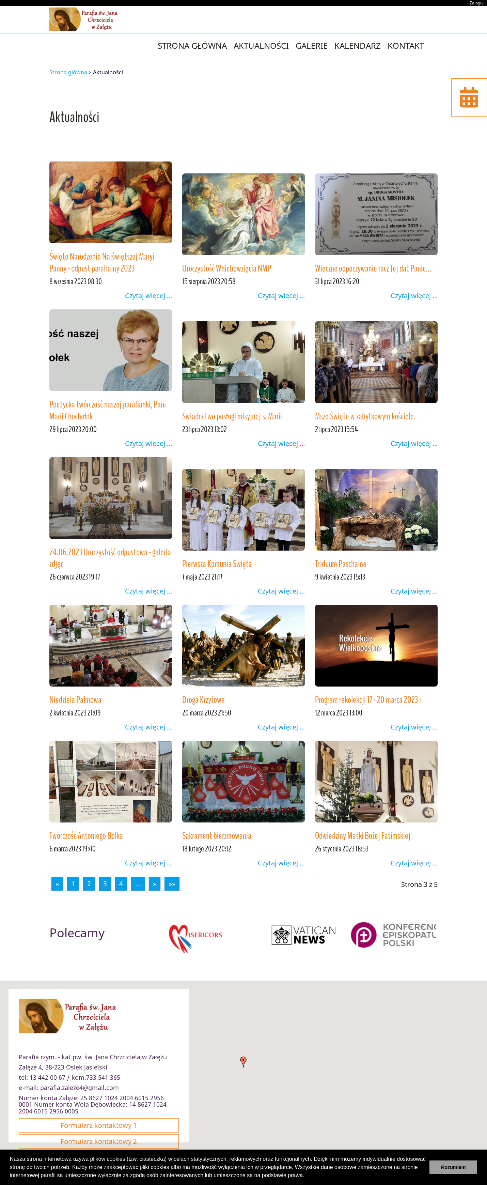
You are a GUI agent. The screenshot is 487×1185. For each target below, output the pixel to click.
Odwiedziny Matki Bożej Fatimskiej (362, 835)
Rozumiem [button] (453, 1167)
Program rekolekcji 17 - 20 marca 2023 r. (369, 699)
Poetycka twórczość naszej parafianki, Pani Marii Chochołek (107, 410)
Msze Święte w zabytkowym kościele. (365, 416)
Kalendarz (357, 45)
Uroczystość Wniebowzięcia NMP (226, 268)
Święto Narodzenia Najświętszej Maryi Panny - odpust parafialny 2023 (101, 262)
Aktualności (261, 45)
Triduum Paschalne (340, 563)
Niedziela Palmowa (75, 699)
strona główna (192, 45)
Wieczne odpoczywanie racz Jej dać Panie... (373, 268)
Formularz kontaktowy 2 (99, 1141)
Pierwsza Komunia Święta (217, 563)
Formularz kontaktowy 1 (99, 1125)
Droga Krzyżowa (203, 699)
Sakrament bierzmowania (216, 835)
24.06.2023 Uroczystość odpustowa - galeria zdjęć (110, 558)
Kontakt (406, 45)
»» (172, 883)
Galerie (312, 45)
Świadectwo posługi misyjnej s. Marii (232, 416)
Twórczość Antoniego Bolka (86, 835)
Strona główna (68, 72)
